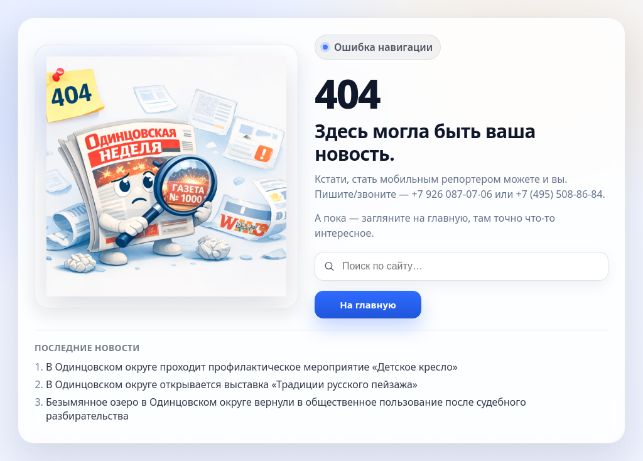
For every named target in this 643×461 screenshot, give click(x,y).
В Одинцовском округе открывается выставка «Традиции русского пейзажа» (232, 384)
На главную (368, 304)
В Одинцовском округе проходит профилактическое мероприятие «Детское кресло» (252, 367)
